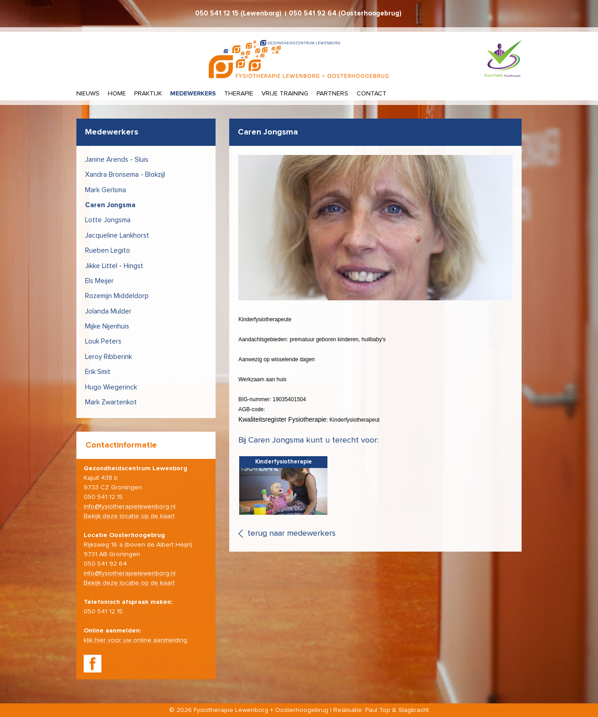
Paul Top (377, 710)
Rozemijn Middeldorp (117, 296)
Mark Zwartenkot (111, 402)
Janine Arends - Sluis (116, 159)
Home (117, 93)
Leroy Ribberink (108, 357)
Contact (372, 93)
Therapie (238, 93)
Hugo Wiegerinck (111, 387)
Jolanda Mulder (108, 311)
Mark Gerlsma (105, 190)
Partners (332, 93)
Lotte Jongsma (108, 220)
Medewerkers (193, 93)
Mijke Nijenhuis (107, 326)
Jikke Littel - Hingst (114, 266)
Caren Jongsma (110, 205)
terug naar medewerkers (291, 533)
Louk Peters (103, 341)
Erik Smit (98, 371)
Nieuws (88, 93)
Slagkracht (413, 710)
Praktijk (148, 93)
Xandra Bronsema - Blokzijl (125, 174)
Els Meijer (99, 281)
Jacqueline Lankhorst (117, 235)
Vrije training (284, 93)
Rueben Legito (107, 250)
